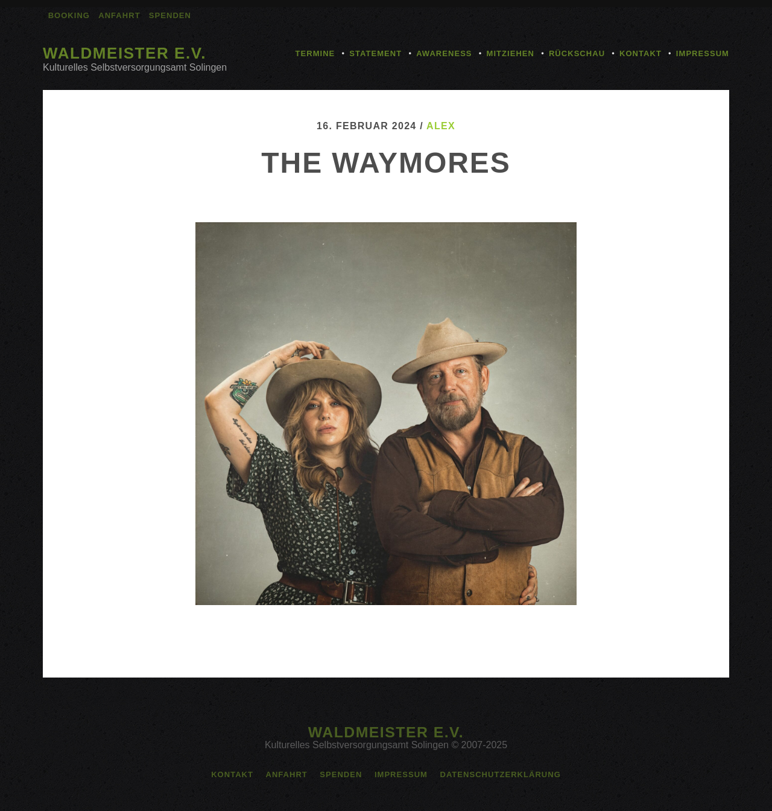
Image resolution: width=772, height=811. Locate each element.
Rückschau (577, 53)
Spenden (170, 15)
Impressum (702, 53)
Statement (375, 53)
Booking (69, 15)
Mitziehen (510, 53)
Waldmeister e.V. (124, 53)
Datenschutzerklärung (500, 774)
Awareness (444, 53)
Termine (315, 53)
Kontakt (640, 53)
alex (440, 126)
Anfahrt (119, 15)
